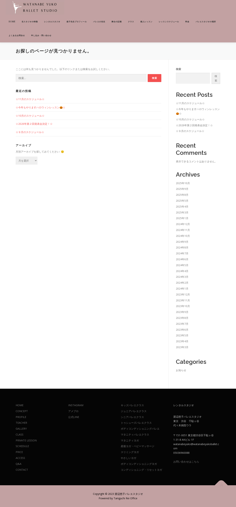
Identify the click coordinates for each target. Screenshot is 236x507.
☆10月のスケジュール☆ (30, 115)
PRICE (19, 452)
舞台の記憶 (117, 21)
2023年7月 (182, 323)
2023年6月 (182, 329)
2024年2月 (182, 282)
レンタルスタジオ (52, 21)
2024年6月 (182, 259)
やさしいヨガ (128, 458)
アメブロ (73, 411)
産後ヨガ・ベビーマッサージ (137, 446)
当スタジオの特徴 (30, 21)
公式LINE (73, 417)
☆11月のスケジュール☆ (30, 99)
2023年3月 (182, 347)
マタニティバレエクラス (135, 434)
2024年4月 (182, 271)
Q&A (18, 464)
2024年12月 (183, 224)
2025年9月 (182, 189)
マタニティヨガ (130, 440)
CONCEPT (22, 411)
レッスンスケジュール (169, 21)
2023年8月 (182, 318)
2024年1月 (182, 288)
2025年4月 (182, 206)
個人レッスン (146, 21)
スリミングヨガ (130, 452)
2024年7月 (182, 253)
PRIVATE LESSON (26, 440)
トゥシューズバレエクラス (136, 422)
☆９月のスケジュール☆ (30, 132)
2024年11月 (183, 230)
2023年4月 (182, 341)
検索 (178, 69)
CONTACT (22, 469)
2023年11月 (183, 300)
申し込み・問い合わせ (41, 35)
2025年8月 (182, 194)
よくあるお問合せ (17, 35)
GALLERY (21, 428)
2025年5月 (182, 200)
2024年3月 (182, 276)
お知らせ (181, 370)
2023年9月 (182, 312)
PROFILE (21, 417)
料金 (187, 21)
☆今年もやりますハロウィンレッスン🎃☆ (40, 107)
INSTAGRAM (75, 405)
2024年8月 (182, 247)
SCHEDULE (22, 446)
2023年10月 (183, 306)
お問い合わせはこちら (186, 461)
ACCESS (20, 458)
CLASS (19, 434)
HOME (12, 21)
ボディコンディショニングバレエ (140, 428)
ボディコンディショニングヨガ (139, 464)
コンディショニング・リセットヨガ (141, 469)
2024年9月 (182, 241)
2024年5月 (182, 265)
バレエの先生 (99, 21)
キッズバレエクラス (132, 405)
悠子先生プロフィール (77, 21)
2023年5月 (182, 335)
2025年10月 (183, 183)
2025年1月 (182, 218)
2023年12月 (183, 294)
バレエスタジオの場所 (206, 21)
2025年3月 (182, 212)
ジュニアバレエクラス (134, 411)
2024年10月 (183, 236)
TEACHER (21, 422)
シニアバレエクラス (132, 417)
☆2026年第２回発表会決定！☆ (34, 124)
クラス (131, 21)
